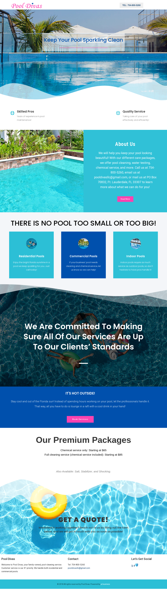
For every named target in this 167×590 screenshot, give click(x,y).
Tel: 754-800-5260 (131, 5)
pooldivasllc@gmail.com (79, 568)
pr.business (105, 584)
